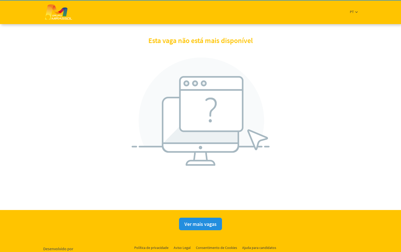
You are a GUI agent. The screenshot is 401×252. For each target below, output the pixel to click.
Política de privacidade (151, 248)
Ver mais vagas (200, 224)
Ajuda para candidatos (259, 248)
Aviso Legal (182, 248)
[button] (354, 12)
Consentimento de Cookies (216, 248)
